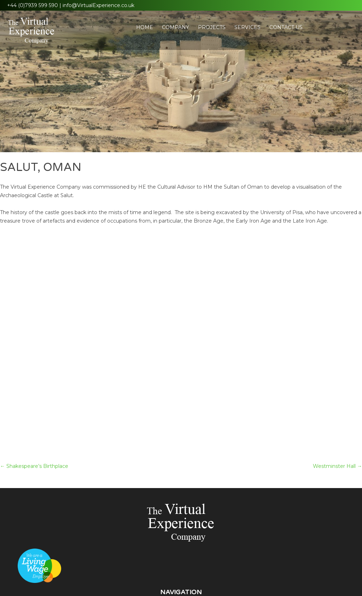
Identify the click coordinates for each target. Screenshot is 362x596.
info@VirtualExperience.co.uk (98, 5)
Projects (212, 27)
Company (175, 27)
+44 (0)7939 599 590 (32, 5)
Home (144, 27)
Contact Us (286, 27)
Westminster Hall (337, 466)
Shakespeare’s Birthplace (34, 466)
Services (247, 27)
